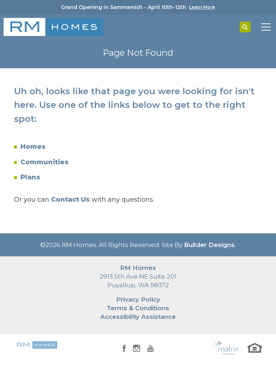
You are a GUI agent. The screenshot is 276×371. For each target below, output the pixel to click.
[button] (245, 27)
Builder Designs (209, 244)
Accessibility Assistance (138, 316)
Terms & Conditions (138, 308)
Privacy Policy (138, 299)
